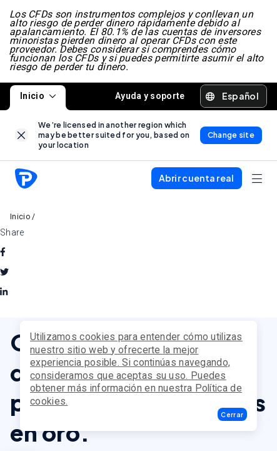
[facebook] (3, 254)
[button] (232, 414)
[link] (21, 136)
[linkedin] (4, 294)
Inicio (38, 97)
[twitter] (4, 274)
